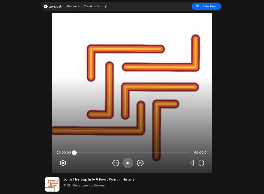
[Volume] (193, 163)
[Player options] (63, 163)
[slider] (74, 152)
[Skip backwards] (115, 163)
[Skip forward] (140, 163)
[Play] (127, 163)
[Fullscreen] (201, 163)
